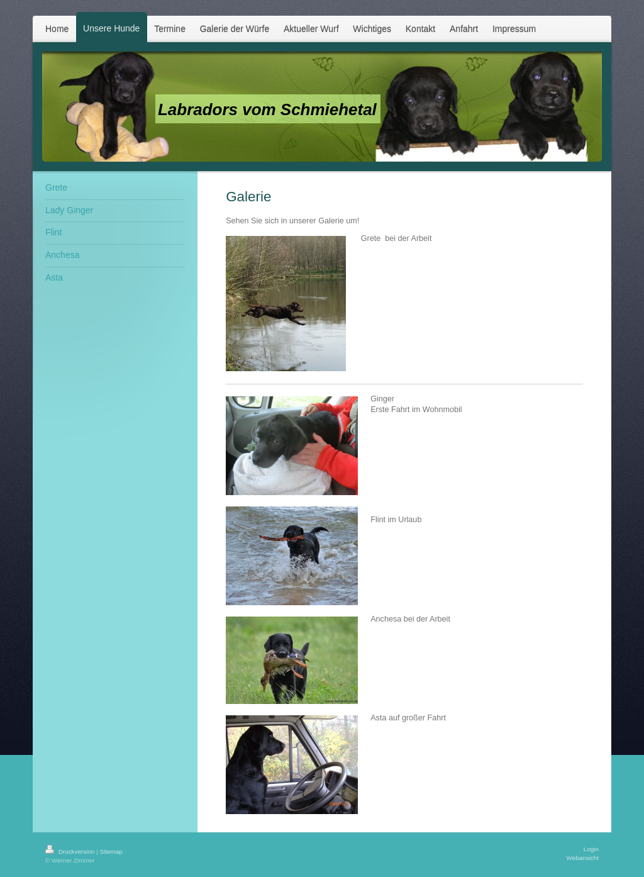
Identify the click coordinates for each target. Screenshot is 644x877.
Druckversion (70, 851)
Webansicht (583, 857)
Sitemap (110, 851)
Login (591, 849)
